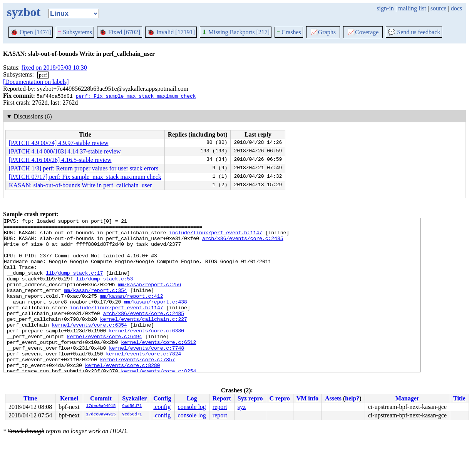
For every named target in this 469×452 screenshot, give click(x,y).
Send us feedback (414, 32)
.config (162, 407)
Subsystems (75, 32)
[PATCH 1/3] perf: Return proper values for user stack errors (83, 168)
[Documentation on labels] (36, 81)
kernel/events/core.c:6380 (146, 353)
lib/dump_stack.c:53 (104, 291)
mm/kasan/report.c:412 (131, 312)
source (438, 8)
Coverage (363, 32)
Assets (333, 398)
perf (43, 75)
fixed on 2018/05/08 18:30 (54, 67)
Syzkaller (134, 398)
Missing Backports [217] (236, 32)
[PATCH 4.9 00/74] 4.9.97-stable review (59, 143)
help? (352, 398)
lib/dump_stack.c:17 (74, 284)
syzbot (23, 12)
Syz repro (250, 398)
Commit (101, 398)
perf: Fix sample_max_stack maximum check (135, 95)
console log (192, 407)
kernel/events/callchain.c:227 (143, 339)
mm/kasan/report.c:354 (95, 305)
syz (242, 407)
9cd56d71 (132, 406)
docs (456, 8)
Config (162, 398)
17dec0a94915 (101, 406)
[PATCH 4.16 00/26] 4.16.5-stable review (60, 160)
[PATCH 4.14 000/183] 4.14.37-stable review (65, 151)
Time (30, 398)
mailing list (412, 8)
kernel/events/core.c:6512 (158, 367)
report (220, 407)
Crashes (288, 32)
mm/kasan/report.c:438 (155, 318)
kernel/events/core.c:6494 (104, 360)
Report (222, 398)
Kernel (69, 398)
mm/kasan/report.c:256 (149, 298)
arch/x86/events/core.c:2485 (242, 242)
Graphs (323, 32)
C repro (279, 398)
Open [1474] (30, 32)
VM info (307, 398)
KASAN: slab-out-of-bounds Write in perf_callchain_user (80, 185)
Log (192, 398)
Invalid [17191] (171, 32)
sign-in (385, 8)
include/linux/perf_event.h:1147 (215, 235)
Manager (407, 398)
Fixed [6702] (119, 32)
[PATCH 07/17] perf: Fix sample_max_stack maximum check (85, 176)
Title (459, 398)
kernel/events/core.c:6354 (89, 346)
